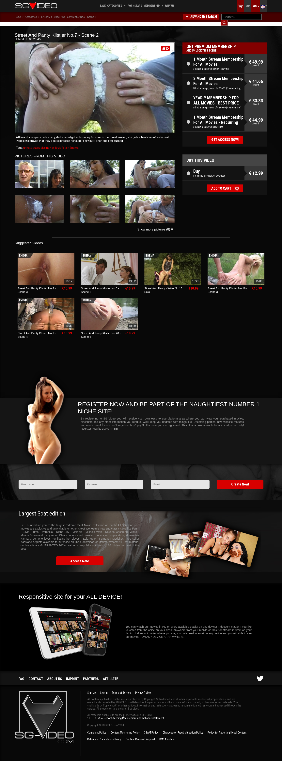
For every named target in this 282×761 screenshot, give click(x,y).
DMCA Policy (166, 735)
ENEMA (45, 17)
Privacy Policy (143, 688)
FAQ (21, 675)
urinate (27, 143)
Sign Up (91, 688)
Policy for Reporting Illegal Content (227, 728)
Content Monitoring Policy (125, 728)
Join (248, 6)
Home (18, 17)
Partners (91, 675)
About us (54, 675)
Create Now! (240, 480)
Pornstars (135, 5)
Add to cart (221, 184)
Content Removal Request (140, 735)
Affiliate (110, 675)
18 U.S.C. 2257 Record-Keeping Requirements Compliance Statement (125, 714)
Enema (74, 143)
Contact (35, 675)
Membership (152, 5)
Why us (170, 5)
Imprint (72, 675)
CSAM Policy (151, 728)
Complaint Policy (96, 728)
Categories (114, 5)
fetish (65, 143)
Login (255, 6)
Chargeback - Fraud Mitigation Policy (183, 728)
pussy (36, 143)
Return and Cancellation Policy (104, 735)
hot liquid (55, 143)
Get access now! (225, 136)
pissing (44, 143)
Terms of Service (121, 688)
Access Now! (79, 557)
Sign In (104, 688)
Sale (103, 5)
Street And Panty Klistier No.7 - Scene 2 (75, 17)
